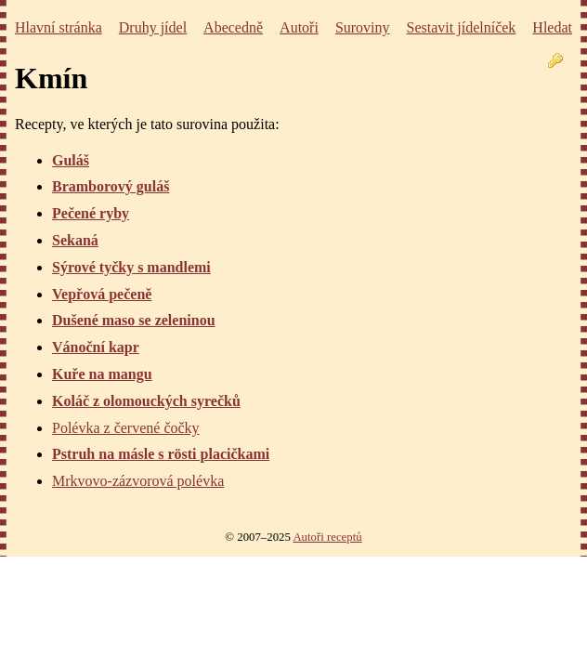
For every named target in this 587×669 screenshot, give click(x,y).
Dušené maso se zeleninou (133, 320)
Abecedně (233, 27)
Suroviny (362, 27)
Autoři (299, 27)
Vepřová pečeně (101, 294)
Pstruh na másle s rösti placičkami (160, 454)
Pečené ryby (90, 213)
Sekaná (75, 240)
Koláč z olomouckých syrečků (146, 401)
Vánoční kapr (95, 347)
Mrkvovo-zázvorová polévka (138, 481)
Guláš (70, 160)
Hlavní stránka (58, 27)
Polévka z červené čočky (126, 428)
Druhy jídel (153, 27)
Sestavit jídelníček (461, 27)
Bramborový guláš (110, 186)
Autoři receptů (327, 537)
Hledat (552, 27)
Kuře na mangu (102, 374)
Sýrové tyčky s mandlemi (131, 267)
